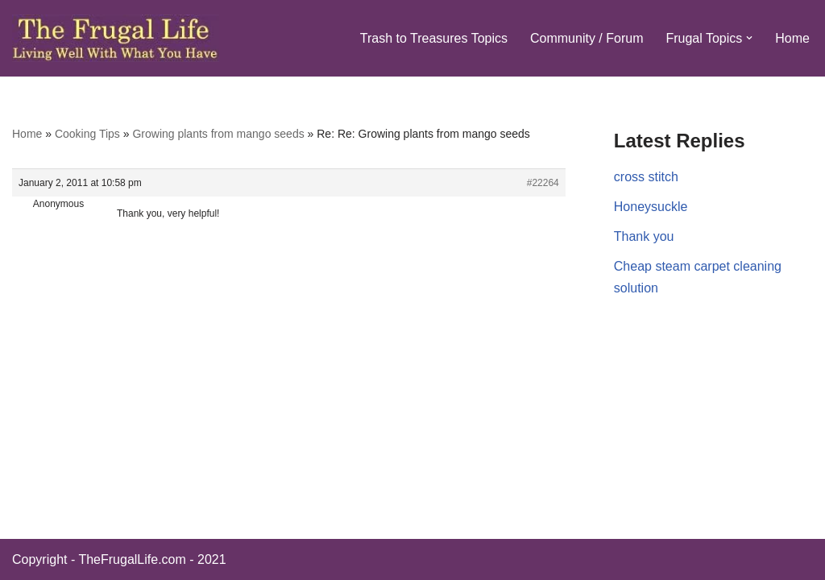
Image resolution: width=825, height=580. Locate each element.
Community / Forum (586, 38)
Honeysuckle (651, 206)
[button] (749, 38)
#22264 (543, 182)
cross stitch (646, 177)
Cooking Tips (87, 133)
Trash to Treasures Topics (434, 38)
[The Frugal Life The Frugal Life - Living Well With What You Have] (115, 38)
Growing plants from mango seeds (218, 133)
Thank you (644, 236)
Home (792, 38)
